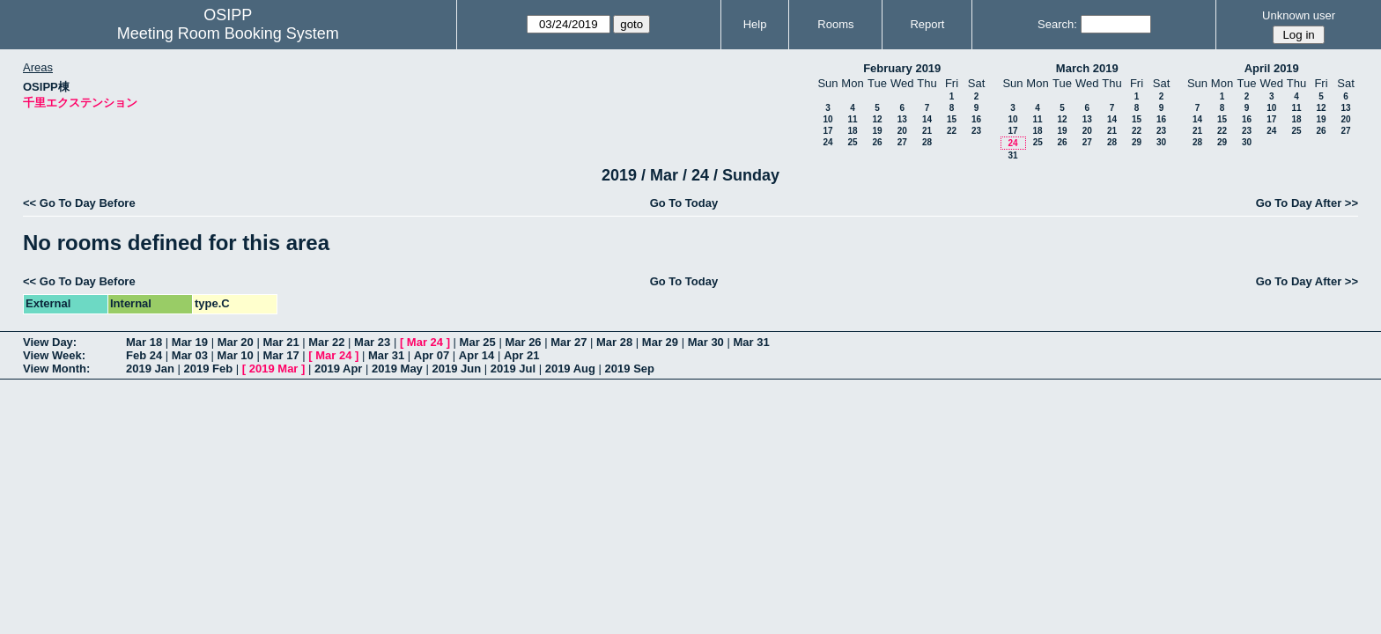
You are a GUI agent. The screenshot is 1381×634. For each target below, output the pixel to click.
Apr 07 (431, 355)
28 (927, 142)
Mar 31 (751, 342)
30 (1161, 142)
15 (951, 119)
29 (1136, 142)
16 (976, 119)
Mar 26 (523, 342)
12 (877, 119)
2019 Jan (150, 368)
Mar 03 (190, 355)
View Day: (50, 342)
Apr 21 (521, 355)
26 (877, 142)
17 (827, 131)
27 (902, 142)
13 (902, 119)
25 (852, 142)
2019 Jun (456, 368)
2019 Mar (274, 368)
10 (827, 119)
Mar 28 (614, 342)
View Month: (56, 368)
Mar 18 (144, 342)
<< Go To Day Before (79, 203)
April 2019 (1271, 68)
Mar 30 (706, 342)
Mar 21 (280, 342)
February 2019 (902, 68)
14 (927, 119)
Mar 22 (326, 342)
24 (827, 142)
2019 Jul (513, 368)
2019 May (397, 368)
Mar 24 (425, 342)
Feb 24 (144, 355)
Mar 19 (190, 342)
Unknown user (1298, 15)
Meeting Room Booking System (228, 33)
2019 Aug (570, 368)
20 (902, 131)
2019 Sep (629, 368)
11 (852, 119)
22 (951, 131)
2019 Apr (338, 368)
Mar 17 (280, 355)
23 (976, 131)
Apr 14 (476, 355)
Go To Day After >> (1307, 203)
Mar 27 (568, 342)
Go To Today (684, 203)
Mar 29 (660, 342)
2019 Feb (208, 368)
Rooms (835, 24)
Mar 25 (478, 342)
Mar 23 (372, 342)
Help (755, 24)
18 (852, 131)
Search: (1057, 24)
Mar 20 (236, 342)
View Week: (54, 355)
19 (877, 131)
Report (927, 24)
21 (927, 131)
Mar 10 (236, 355)
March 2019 (1087, 68)
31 (1012, 155)
